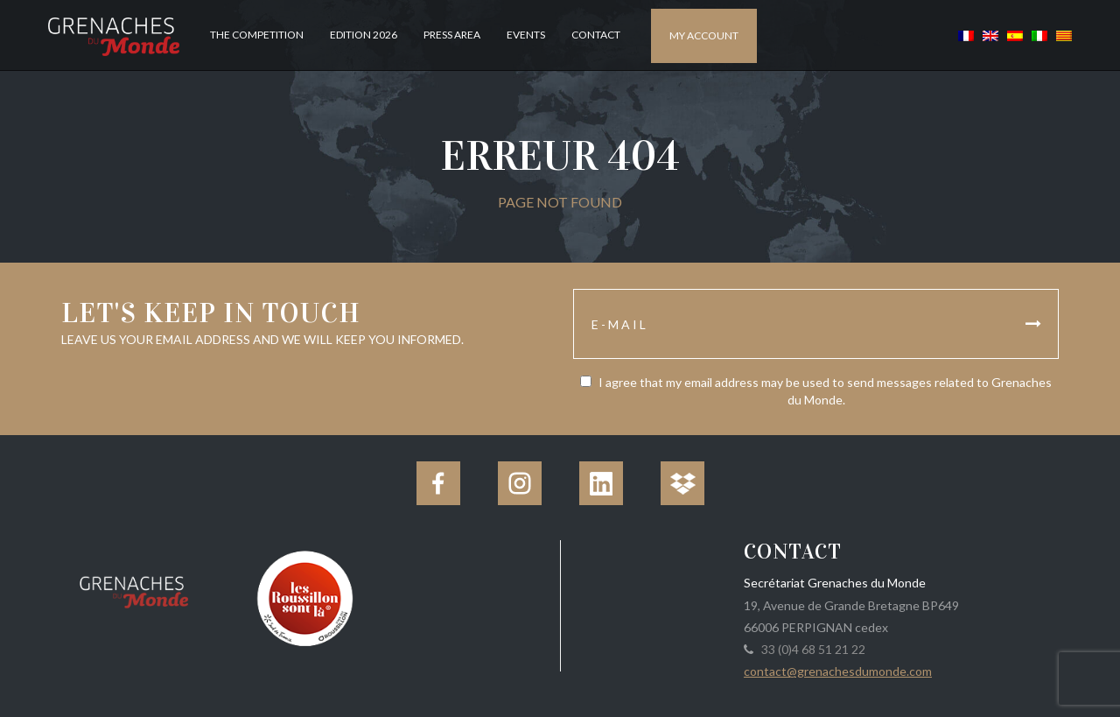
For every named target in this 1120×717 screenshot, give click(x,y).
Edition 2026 (363, 34)
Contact (595, 34)
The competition (257, 34)
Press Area (452, 34)
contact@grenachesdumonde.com (838, 671)
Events (526, 34)
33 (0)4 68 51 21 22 (810, 649)
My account (703, 35)
